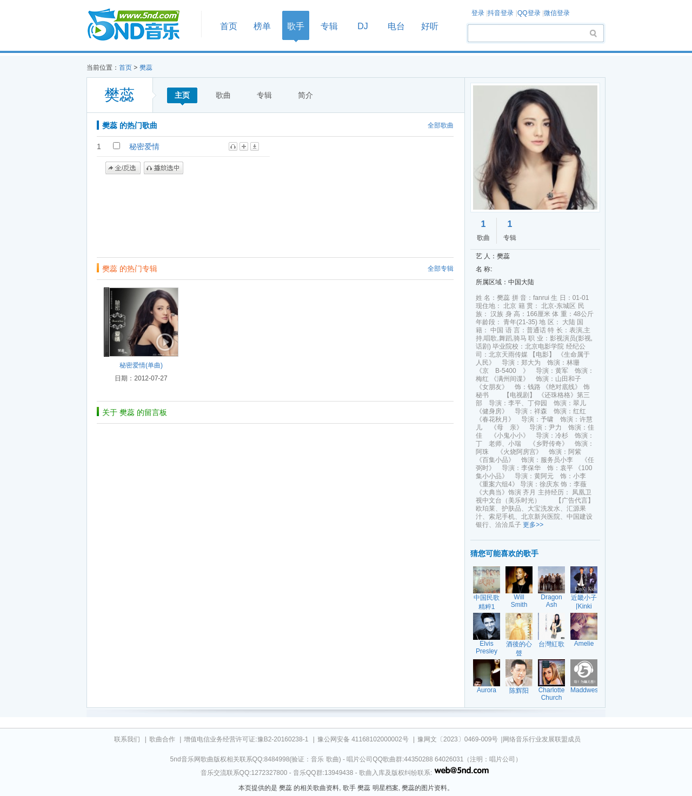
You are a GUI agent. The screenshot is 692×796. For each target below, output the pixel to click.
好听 (429, 26)
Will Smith (519, 600)
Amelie (584, 643)
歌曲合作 (162, 739)
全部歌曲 (441, 125)
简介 (305, 95)
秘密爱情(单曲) (141, 365)
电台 (396, 26)
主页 (182, 95)
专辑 (329, 26)
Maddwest (585, 690)
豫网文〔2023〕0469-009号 (457, 739)
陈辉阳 (519, 690)
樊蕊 (145, 67)
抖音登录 (501, 13)
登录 (477, 13)
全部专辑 (441, 268)
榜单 (262, 26)
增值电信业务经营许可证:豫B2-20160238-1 (246, 739)
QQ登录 (529, 13)
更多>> (533, 525)
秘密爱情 (144, 146)
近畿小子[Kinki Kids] (584, 606)
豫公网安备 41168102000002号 (363, 739)
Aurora (486, 690)
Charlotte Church (551, 693)
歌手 (295, 26)
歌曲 (223, 95)
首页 (140, 25)
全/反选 (123, 168)
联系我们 (127, 739)
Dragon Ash (551, 600)
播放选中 (163, 168)
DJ (362, 26)
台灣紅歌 (551, 644)
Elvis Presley (486, 647)
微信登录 (557, 13)
